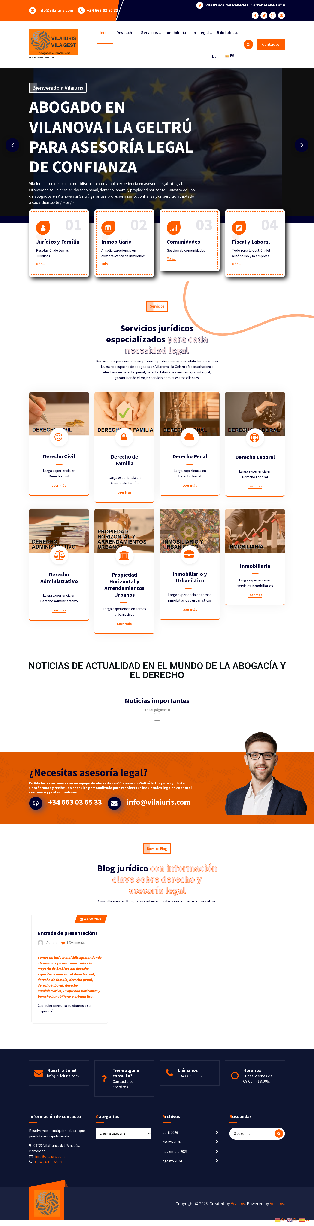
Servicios (149, 32)
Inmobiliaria (175, 32)
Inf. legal (201, 32)
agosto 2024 (172, 1219)
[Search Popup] (248, 44)
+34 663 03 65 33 (102, 6)
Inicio (105, 32)
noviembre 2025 (175, 1209)
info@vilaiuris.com (55, 6)
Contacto (270, 44)
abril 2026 (170, 1190)
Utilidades (224, 32)
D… (215, 56)
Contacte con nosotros (124, 1124)
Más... (40, 277)
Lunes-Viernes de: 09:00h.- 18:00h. (258, 1119)
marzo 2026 (172, 1200)
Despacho (125, 32)
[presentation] (12, 145)
